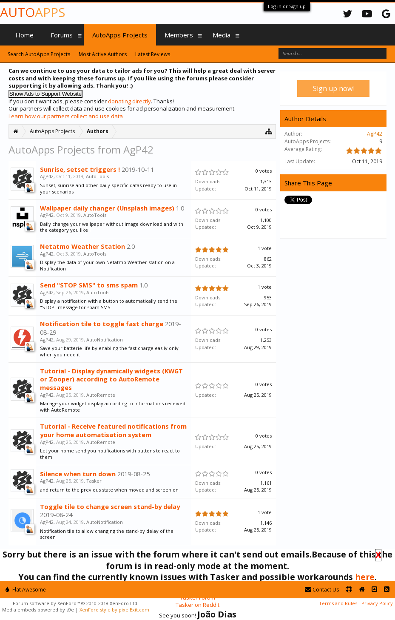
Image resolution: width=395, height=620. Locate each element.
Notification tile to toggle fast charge (101, 323)
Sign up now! (333, 88)
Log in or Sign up (287, 6)
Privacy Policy (377, 603)
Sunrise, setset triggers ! (80, 169)
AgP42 (47, 176)
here (365, 577)
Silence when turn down (78, 473)
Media (221, 35)
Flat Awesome (26, 589)
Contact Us (322, 589)
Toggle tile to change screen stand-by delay (110, 506)
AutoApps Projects (120, 35)
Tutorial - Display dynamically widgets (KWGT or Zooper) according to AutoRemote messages (111, 379)
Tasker (94, 481)
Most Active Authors (103, 54)
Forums (62, 35)
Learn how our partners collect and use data (66, 116)
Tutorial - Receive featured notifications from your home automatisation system (113, 430)
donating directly (129, 101)
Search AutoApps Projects (39, 54)
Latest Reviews (152, 54)
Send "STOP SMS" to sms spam (89, 285)
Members (179, 35)
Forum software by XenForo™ (76, 603)
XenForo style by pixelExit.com (114, 609)
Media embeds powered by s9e (38, 609)
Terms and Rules (338, 603)
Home (24, 35)
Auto (32, 12)
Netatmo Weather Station (82, 246)
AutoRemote (100, 395)
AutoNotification (104, 339)
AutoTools (97, 176)
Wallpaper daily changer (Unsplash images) (107, 208)
